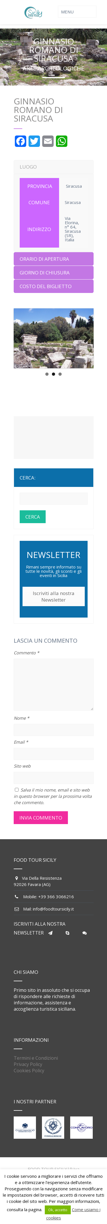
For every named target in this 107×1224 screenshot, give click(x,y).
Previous (22, 338)
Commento (26, 653)
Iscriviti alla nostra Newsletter (53, 596)
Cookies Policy (29, 1070)
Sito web (22, 766)
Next (85, 338)
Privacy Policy (28, 1064)
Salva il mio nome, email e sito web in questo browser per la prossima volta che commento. (53, 796)
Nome (21, 718)
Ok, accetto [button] (57, 1209)
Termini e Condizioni (36, 1058)
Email (21, 742)
